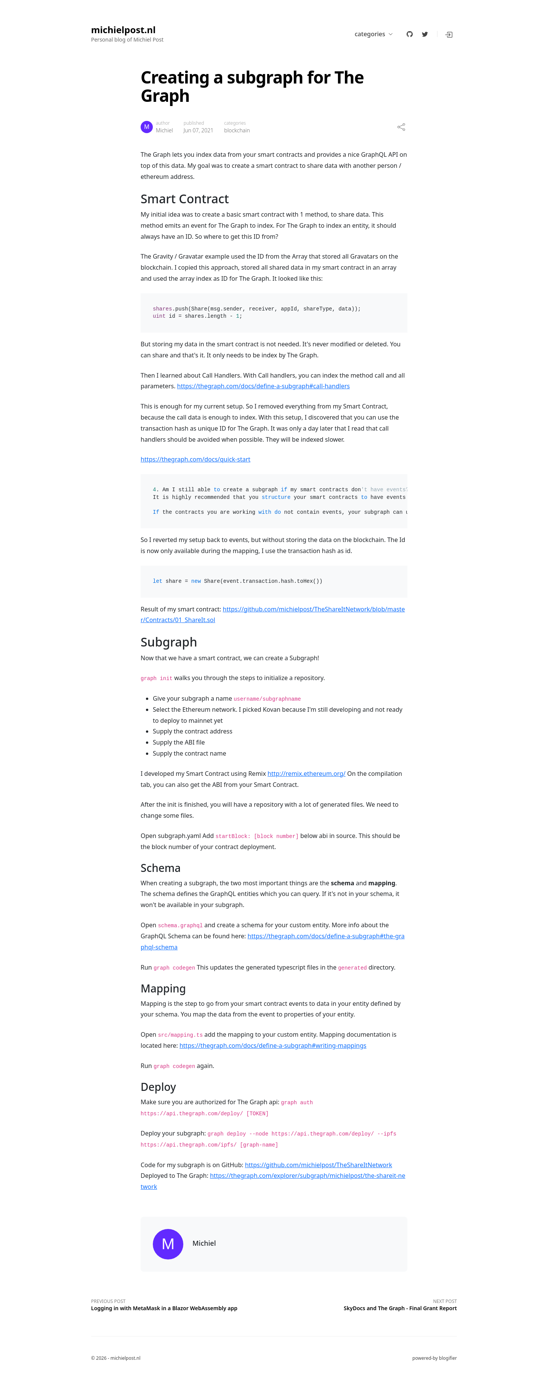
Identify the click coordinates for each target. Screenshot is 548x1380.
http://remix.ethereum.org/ (307, 773)
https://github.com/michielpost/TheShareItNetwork (318, 1165)
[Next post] (365, 1304)
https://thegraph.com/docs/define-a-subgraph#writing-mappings (273, 1045)
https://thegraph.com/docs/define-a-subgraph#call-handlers (263, 386)
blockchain (237, 130)
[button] (449, 34)
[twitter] (425, 34)
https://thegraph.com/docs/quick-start (195, 459)
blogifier (448, 1358)
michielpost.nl (123, 29)
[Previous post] (182, 1304)
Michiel (164, 130)
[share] (401, 127)
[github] (409, 34)
